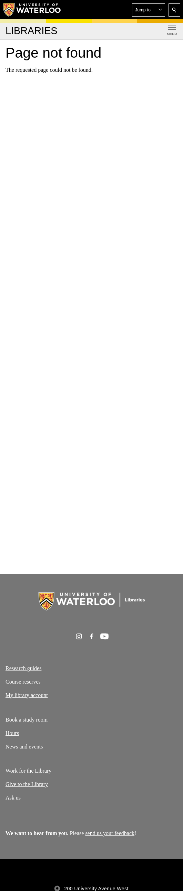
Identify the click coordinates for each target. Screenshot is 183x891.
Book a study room (27, 720)
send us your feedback (109, 833)
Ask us (13, 798)
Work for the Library (28, 771)
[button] (148, 10)
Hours (12, 733)
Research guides (23, 668)
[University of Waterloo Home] (32, 10)
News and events (24, 746)
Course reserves (23, 682)
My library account (27, 695)
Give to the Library (27, 784)
